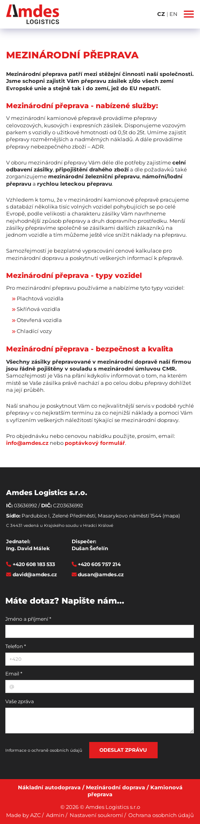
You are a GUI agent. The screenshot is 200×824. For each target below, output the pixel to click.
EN (173, 14)
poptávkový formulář (95, 443)
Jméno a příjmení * (28, 619)
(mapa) (171, 516)
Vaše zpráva (19, 701)
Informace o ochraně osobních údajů (43, 750)
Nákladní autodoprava (49, 787)
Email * (13, 674)
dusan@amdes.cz (101, 574)
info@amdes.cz (27, 443)
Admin (55, 815)
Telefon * (15, 646)
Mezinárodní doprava (115, 787)
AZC (35, 815)
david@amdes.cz (35, 574)
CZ (162, 14)
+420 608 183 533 (34, 564)
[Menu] (189, 14)
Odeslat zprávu (123, 750)
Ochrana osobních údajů (161, 815)
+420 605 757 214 (99, 564)
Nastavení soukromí (96, 815)
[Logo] (32, 14)
